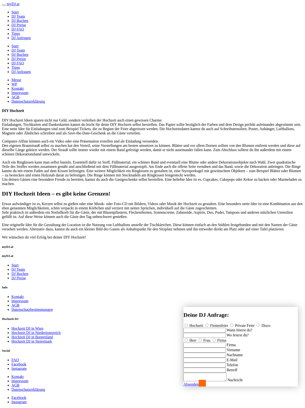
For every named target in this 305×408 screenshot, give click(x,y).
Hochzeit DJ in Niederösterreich (36, 333)
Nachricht (239, 380)
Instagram (19, 368)
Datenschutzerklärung (28, 101)
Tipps (15, 34)
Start (15, 12)
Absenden (191, 384)
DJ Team (18, 16)
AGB (15, 97)
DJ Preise (18, 25)
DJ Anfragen (21, 38)
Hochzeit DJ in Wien (27, 328)
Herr (191, 339)
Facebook (18, 364)
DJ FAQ (17, 29)
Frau (204, 339)
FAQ (15, 360)
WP (14, 84)
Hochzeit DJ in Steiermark (31, 341)
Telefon (232, 363)
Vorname (233, 348)
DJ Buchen (19, 21)
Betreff (232, 368)
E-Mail (232, 358)
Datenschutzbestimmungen (32, 309)
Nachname (235, 353)
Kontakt (17, 88)
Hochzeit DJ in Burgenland (32, 337)
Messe (16, 80)
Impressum (19, 93)
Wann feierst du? (239, 329)
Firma (219, 339)
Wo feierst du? (238, 334)
